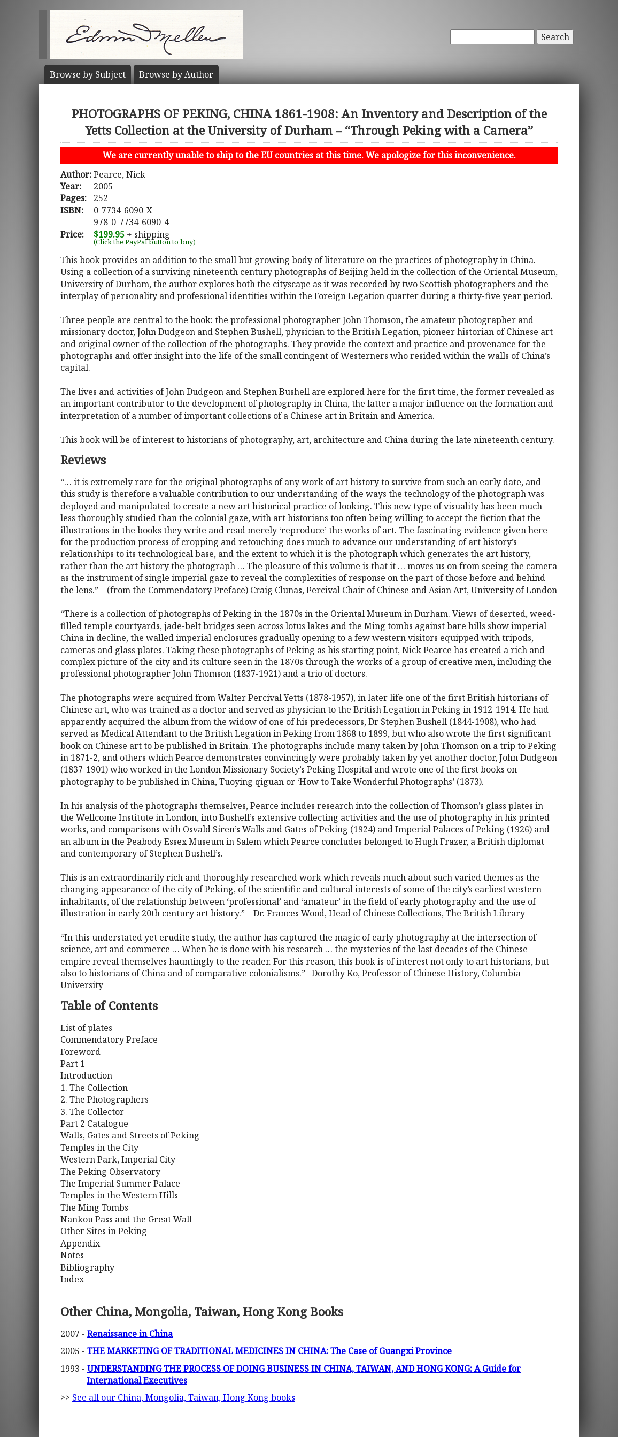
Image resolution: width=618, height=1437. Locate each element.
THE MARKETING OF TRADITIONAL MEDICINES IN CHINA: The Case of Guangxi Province (269, 1351)
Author (176, 74)
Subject (88, 74)
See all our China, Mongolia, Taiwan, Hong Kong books (183, 1397)
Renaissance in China (130, 1334)
